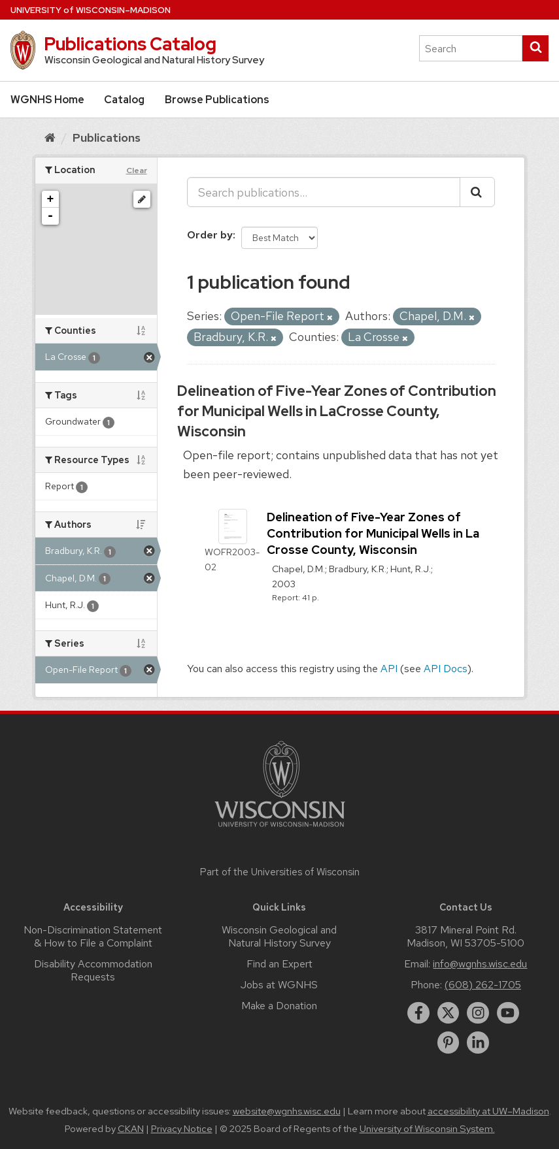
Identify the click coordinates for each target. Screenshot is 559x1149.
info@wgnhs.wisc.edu (480, 964)
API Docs (445, 668)
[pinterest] (448, 1042)
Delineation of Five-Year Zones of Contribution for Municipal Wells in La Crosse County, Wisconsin (373, 533)
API (389, 668)
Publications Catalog (130, 44)
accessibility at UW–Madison (488, 1111)
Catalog (124, 99)
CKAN (131, 1128)
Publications (107, 137)
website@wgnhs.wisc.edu (287, 1111)
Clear (136, 170)
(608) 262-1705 (483, 985)
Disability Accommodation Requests (93, 970)
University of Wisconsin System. (427, 1128)
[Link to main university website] (279, 829)
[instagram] (478, 1013)
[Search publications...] (323, 192)
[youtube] (508, 1013)
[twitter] (448, 1013)
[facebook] (418, 1013)
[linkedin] (478, 1042)
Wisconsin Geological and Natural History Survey (279, 936)
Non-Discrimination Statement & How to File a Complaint (93, 936)
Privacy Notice (181, 1128)
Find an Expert (279, 964)
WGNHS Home (47, 99)
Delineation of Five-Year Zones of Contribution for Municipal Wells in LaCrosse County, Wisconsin (336, 411)
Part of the (280, 872)
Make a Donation (279, 1005)
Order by (210, 235)
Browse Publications (217, 99)
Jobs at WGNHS (279, 985)
